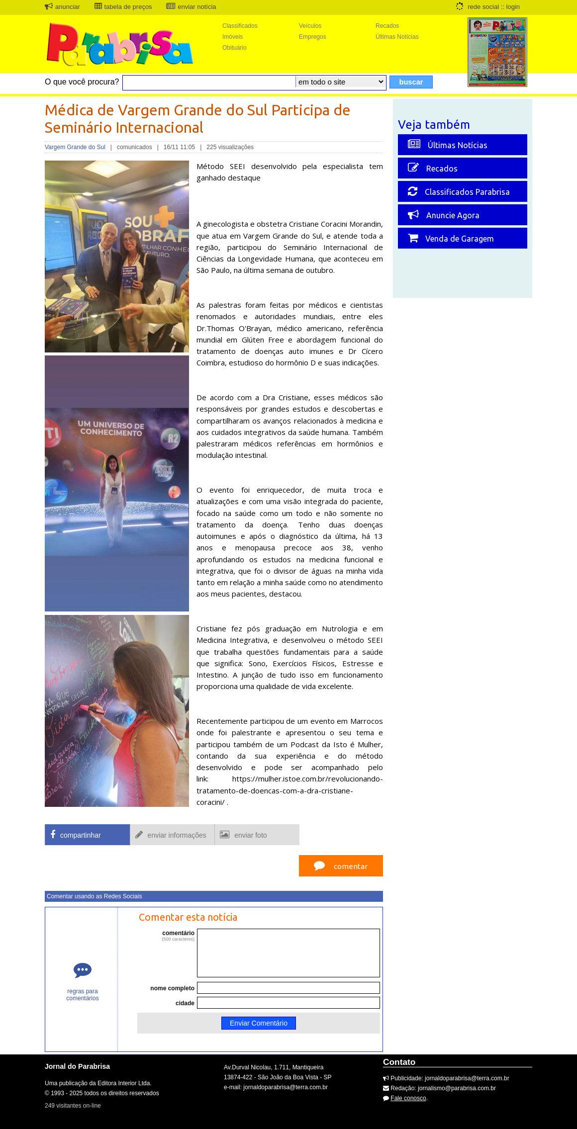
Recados (387, 25)
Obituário (234, 47)
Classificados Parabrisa (459, 191)
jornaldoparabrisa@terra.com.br (285, 1087)
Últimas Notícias (397, 36)
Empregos (312, 36)
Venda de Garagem (451, 238)
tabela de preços (123, 6)
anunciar (62, 6)
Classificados (240, 25)
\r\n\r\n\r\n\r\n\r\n (340, 82)
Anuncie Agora (444, 214)
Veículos (310, 25)
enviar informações (170, 834)
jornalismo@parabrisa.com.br (457, 1088)
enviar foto (243, 834)
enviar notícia (191, 6)
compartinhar (75, 834)
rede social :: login (494, 6)
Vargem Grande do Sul (75, 147)
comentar (341, 865)
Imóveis (232, 36)
